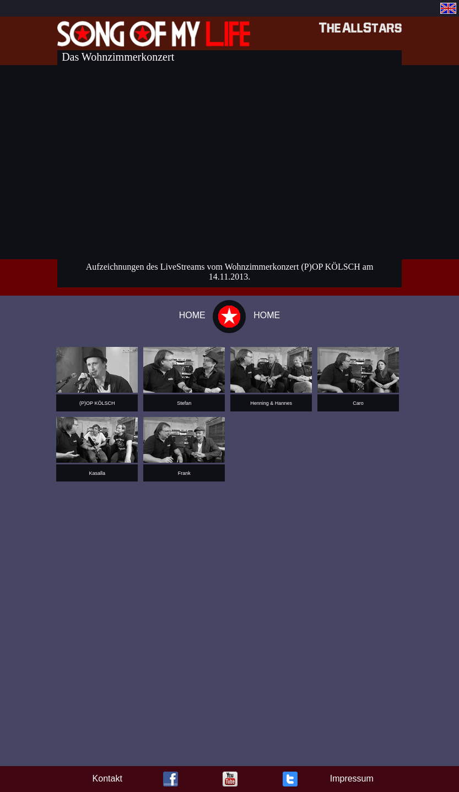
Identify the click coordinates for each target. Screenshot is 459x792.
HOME (192, 315)
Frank (184, 473)
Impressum (352, 778)
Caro (358, 403)
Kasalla (97, 473)
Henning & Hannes (271, 403)
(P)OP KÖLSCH (97, 403)
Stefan (184, 403)
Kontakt (107, 778)
